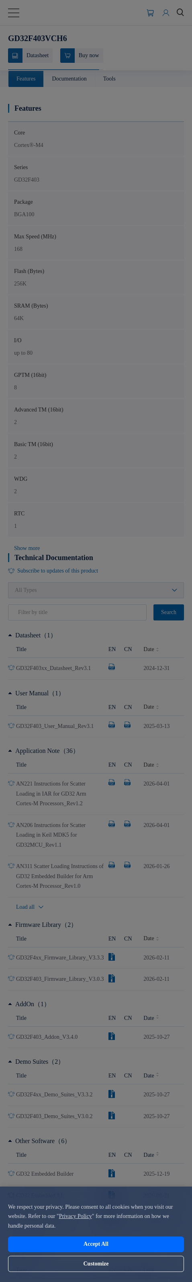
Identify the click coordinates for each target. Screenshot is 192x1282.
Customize (96, 1264)
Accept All (96, 1244)
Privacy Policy (75, 1216)
